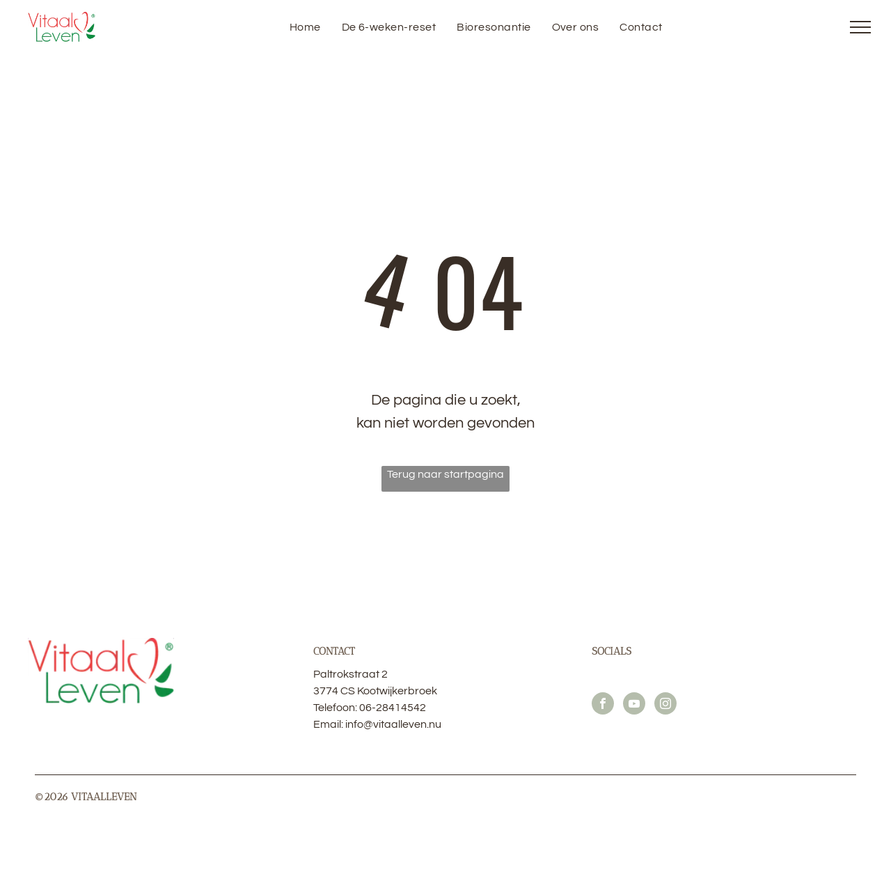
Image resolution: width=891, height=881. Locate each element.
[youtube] (634, 705)
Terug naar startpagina (445, 474)
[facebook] (603, 705)
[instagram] (665, 705)
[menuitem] (305, 27)
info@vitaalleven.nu (393, 724)
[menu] (860, 27)
